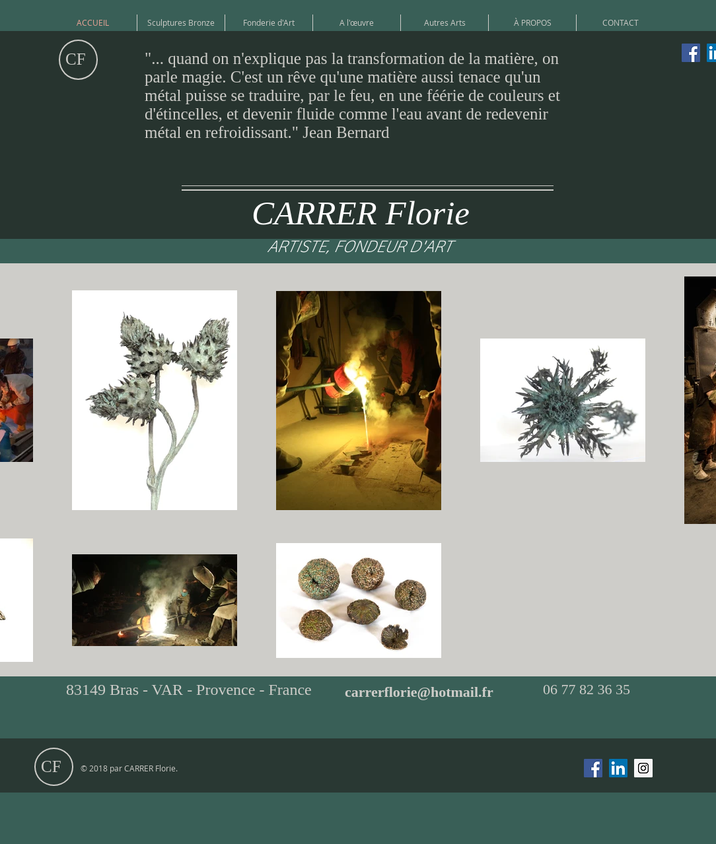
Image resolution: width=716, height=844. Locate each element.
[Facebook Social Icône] (691, 53)
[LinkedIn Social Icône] (618, 768)
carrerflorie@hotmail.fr (419, 692)
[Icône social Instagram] (643, 768)
